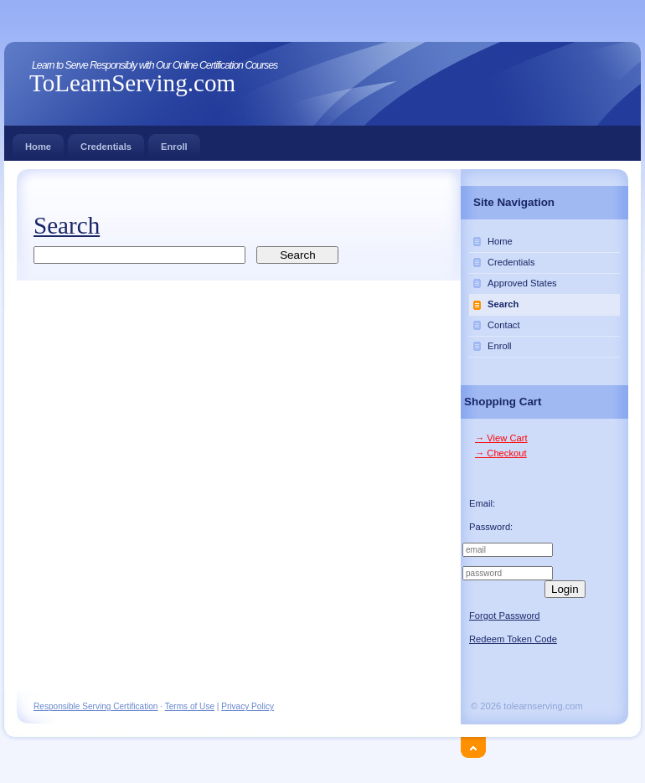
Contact (504, 325)
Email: (482, 503)
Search (503, 304)
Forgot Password (504, 615)
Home (38, 143)
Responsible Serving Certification (95, 706)
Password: (491, 527)
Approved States (522, 283)
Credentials (106, 143)
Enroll (174, 143)
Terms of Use (189, 706)
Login (565, 589)
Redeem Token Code (513, 639)
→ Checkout (501, 453)
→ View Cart (501, 438)
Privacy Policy (247, 706)
